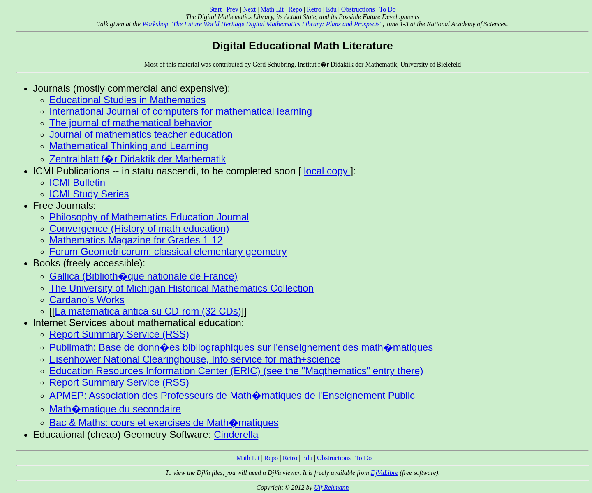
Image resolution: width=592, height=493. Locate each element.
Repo (295, 9)
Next (249, 9)
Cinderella (236, 434)
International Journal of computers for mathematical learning (180, 111)
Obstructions (358, 9)
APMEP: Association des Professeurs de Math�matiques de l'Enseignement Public (232, 395)
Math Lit (271, 9)
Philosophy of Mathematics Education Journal (149, 216)
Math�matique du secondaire (115, 408)
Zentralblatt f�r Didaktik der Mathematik (137, 158)
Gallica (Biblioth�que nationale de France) (143, 276)
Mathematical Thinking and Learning (128, 145)
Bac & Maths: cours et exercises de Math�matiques (164, 422)
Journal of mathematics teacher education (141, 134)
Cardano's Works (87, 299)
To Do (387, 9)
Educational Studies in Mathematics (127, 99)
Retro (314, 9)
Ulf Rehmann (331, 487)
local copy (327, 170)
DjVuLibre (384, 472)
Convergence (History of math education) (139, 228)
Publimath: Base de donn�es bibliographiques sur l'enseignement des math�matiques (241, 347)
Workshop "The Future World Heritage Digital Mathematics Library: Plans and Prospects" (262, 24)
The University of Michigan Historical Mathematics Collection (181, 288)
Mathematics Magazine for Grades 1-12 (136, 239)
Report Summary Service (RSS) (119, 334)
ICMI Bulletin (77, 182)
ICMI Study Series (89, 193)
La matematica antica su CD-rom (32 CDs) (148, 311)
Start (215, 9)
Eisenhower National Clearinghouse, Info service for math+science (194, 359)
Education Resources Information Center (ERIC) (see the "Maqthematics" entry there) (236, 370)
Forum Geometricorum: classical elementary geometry (168, 251)
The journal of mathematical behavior (130, 122)
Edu (331, 9)
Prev (232, 9)
